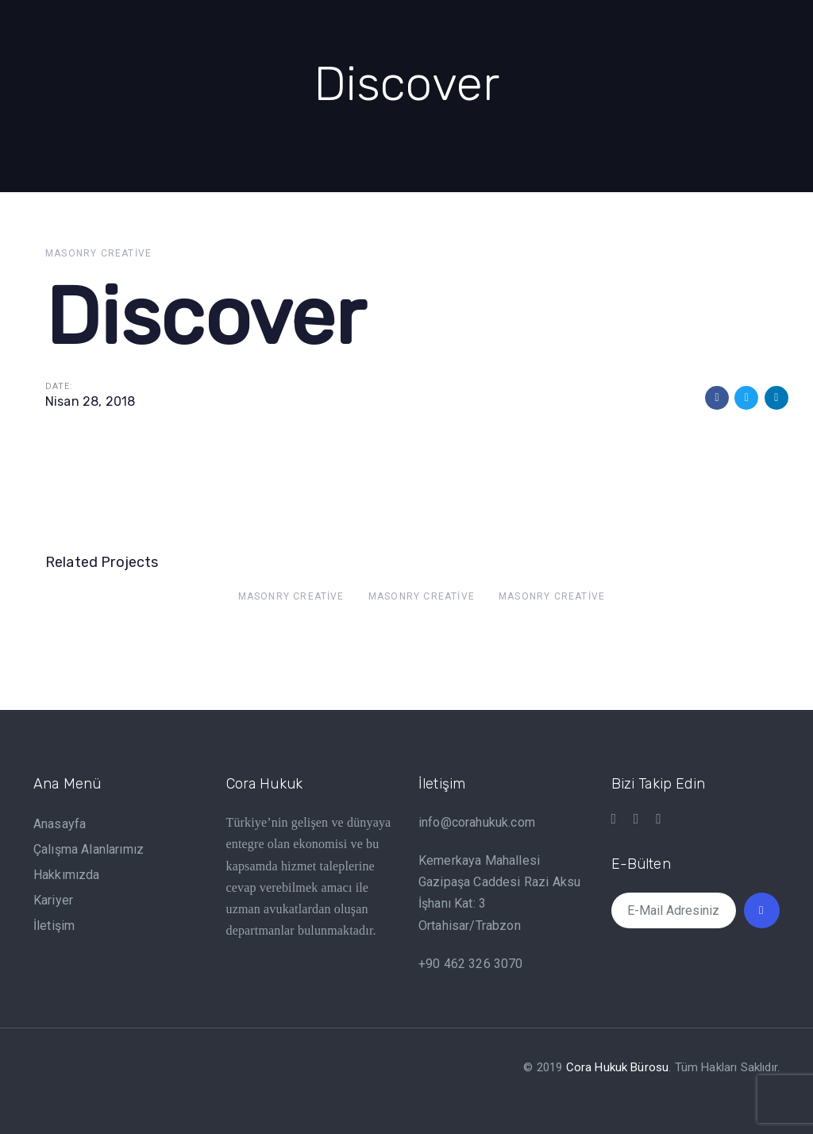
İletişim (54, 925)
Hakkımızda (66, 874)
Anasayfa (59, 823)
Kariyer (53, 900)
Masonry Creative (98, 253)
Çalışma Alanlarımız (88, 849)
